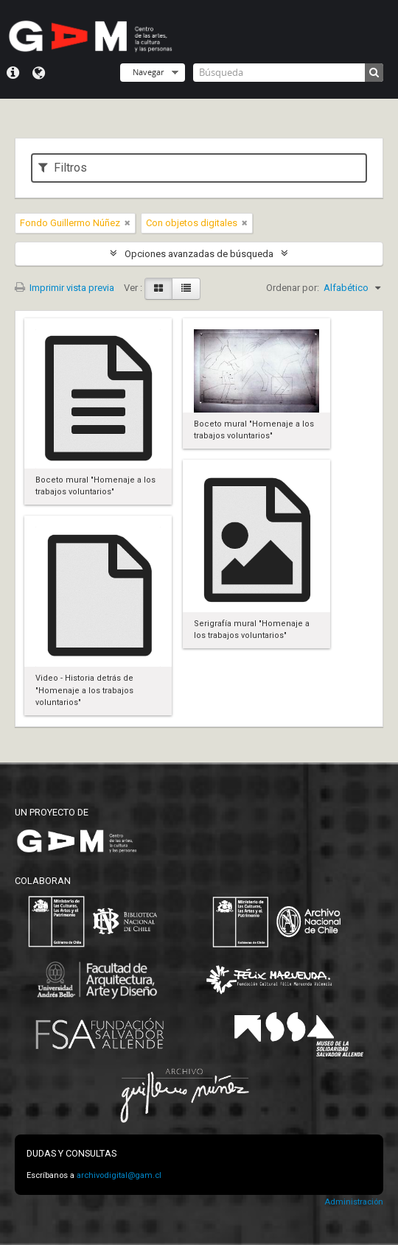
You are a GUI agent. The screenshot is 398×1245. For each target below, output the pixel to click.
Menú (13, 73)
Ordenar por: (292, 287)
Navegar (148, 71)
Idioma (39, 73)
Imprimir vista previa (64, 287)
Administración (353, 1202)
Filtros (62, 168)
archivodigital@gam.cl (119, 1175)
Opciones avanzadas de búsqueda (199, 253)
